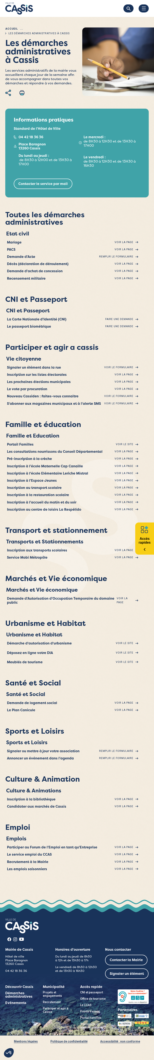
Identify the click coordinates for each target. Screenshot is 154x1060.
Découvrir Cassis (19, 987)
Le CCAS (86, 1005)
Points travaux (90, 1011)
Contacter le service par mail (43, 184)
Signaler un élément (127, 973)
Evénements (15, 1003)
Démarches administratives (18, 995)
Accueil (11, 28)
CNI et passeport (91, 992)
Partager (8, 93)
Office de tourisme (93, 998)
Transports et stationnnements (91, 1025)
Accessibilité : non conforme (120, 1041)
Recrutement (52, 1002)
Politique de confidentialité (69, 1041)
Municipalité (54, 987)
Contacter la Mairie (126, 960)
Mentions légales (26, 1041)
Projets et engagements (52, 994)
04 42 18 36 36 (31, 137)
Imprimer (21, 92)
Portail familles (90, 1017)
